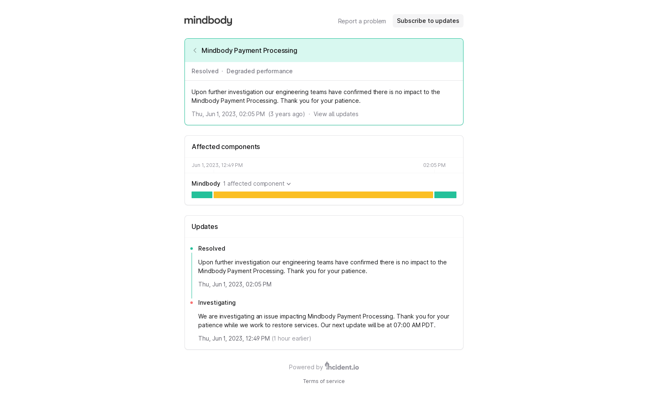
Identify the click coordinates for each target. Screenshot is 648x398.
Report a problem (362, 21)
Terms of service (324, 381)
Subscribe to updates (428, 20)
